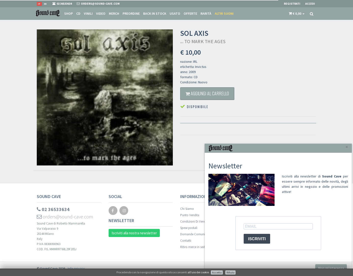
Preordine (131, 13)
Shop (68, 13)
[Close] (346, 147)
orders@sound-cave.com (65, 216)
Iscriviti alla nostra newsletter (134, 233)
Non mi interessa (331, 268)
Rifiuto (230, 272)
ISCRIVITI (257, 239)
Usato (175, 13)
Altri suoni (224, 13)
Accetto (217, 272)
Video (100, 13)
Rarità (206, 13)
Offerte (190, 13)
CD (78, 13)
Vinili (88, 13)
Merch (114, 13)
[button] (296, 13)
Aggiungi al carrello (207, 93)
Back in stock (154, 13)
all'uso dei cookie (198, 272)
